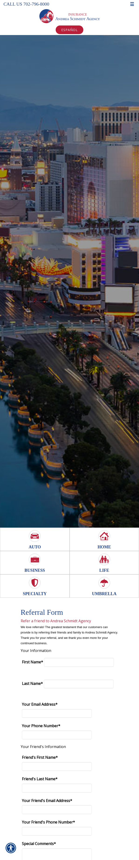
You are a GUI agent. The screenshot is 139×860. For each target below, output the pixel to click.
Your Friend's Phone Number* (48, 822)
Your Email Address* (40, 704)
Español (69, 30)
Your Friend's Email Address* (47, 800)
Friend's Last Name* (40, 778)
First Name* (32, 662)
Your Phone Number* (41, 725)
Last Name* (32, 683)
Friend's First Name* (40, 757)
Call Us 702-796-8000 (26, 4)
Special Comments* (39, 843)
